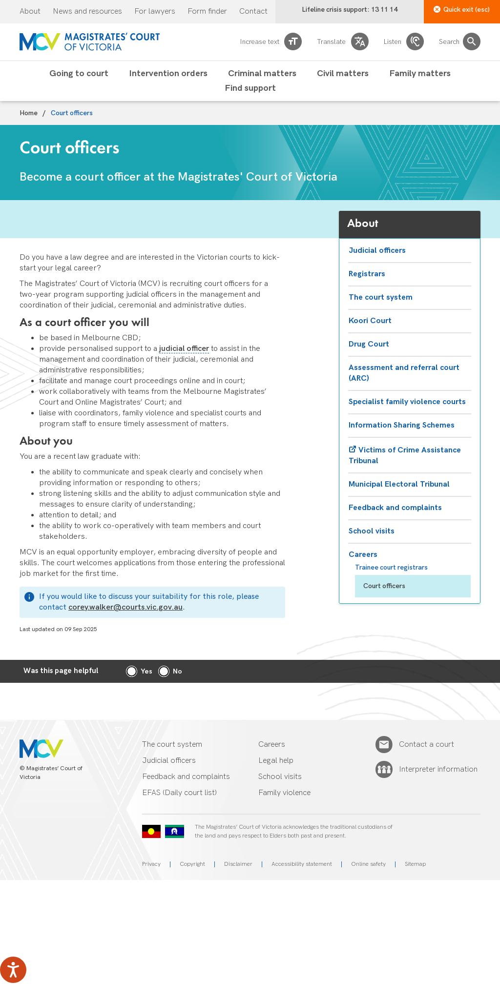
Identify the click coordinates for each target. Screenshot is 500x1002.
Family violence (284, 793)
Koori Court (370, 321)
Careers (363, 554)
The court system (381, 297)
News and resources (87, 11)
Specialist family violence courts (407, 402)
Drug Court (369, 344)
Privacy (151, 864)
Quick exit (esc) (462, 9)
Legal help (275, 760)
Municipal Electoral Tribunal (399, 484)
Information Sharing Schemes (402, 425)
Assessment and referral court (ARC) (404, 373)
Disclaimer (238, 864)
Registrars (367, 274)
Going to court (78, 74)
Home (29, 113)
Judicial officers (377, 250)
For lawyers (154, 11)
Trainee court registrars (391, 567)
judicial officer (184, 348)
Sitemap (415, 864)
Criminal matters (262, 74)
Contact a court (426, 744)
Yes (146, 671)
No (177, 671)
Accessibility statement (301, 864)
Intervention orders (168, 74)
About (30, 11)
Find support (250, 88)
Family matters (420, 74)
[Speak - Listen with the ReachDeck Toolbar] (13, 970)
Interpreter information (438, 769)
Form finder (207, 11)
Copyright (192, 864)
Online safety (368, 864)
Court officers (384, 586)
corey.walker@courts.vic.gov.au (125, 607)
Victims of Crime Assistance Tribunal (405, 456)
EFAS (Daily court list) (179, 793)
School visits (372, 531)
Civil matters (343, 74)
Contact (253, 11)
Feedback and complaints (395, 507)
